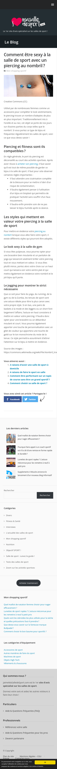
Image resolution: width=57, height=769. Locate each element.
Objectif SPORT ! (13, 550)
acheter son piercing (27, 163)
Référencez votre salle (16, 727)
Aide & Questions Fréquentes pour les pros (26, 732)
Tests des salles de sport (17, 562)
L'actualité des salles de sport (19, 532)
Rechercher (9, 490)
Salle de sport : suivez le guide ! (20, 556)
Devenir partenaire (14, 738)
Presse (6, 758)
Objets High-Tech (12, 660)
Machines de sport (12, 656)
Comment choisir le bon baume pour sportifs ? (25, 631)
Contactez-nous (22, 758)
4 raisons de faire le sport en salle (27, 372)
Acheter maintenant (28, 583)
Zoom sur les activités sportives (20, 567)
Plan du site (8, 756)
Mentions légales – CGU (30, 756)
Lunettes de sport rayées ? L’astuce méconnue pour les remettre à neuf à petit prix (34, 463)
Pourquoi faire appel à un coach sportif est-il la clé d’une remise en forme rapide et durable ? (35, 450)
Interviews (11, 527)
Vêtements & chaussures (15, 663)
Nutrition (10, 544)
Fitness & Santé (13, 521)
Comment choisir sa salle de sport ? (28, 383)
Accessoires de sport (13, 649)
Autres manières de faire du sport (19, 653)
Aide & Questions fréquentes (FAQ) (22, 710)
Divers (9, 515)
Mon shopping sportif (16, 70)
